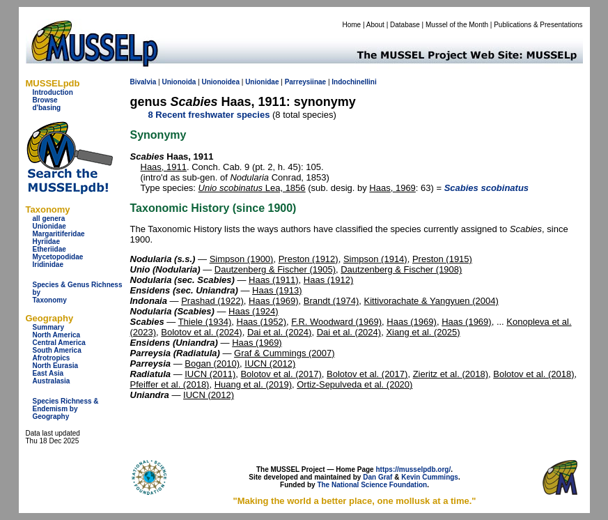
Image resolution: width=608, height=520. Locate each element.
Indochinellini (354, 82)
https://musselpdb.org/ (413, 469)
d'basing (47, 108)
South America (57, 350)
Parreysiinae (306, 82)
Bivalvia (143, 82)
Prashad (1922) (212, 301)
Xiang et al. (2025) (423, 332)
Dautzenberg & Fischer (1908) (401, 269)
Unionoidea (221, 82)
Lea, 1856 (252, 188)
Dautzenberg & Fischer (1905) (275, 269)
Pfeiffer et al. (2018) (170, 384)
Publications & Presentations (538, 25)
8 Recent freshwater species (209, 114)
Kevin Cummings (429, 477)
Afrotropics (51, 358)
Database (405, 25)
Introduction (53, 92)
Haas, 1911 (164, 167)
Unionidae (49, 226)
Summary (49, 327)
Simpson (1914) (375, 259)
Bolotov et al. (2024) (201, 332)
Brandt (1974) (331, 301)
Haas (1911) (274, 280)
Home (351, 25)
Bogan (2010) (212, 363)
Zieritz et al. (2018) (450, 374)
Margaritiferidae (59, 234)
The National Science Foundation (372, 485)
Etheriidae (49, 249)
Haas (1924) (253, 311)
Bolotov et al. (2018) (533, 374)
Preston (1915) (442, 259)
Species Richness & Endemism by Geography (66, 408)
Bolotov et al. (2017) (280, 374)
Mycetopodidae (58, 257)
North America (57, 335)
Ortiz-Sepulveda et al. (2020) (354, 384)
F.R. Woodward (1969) (336, 321)
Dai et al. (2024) (279, 332)
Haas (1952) (262, 321)
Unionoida (179, 82)
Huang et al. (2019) (253, 384)
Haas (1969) (274, 301)
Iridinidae (48, 264)
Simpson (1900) (242, 259)
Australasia (51, 381)
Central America (59, 342)
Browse (45, 100)
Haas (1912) (329, 280)
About (375, 25)
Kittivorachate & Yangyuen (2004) (431, 301)
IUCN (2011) (210, 374)
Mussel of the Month (457, 25)
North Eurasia (56, 365)
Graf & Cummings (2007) (284, 353)
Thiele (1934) (205, 321)
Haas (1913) (277, 290)
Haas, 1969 (392, 188)
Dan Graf (377, 477)
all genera (49, 218)
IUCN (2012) (269, 363)
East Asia (48, 373)
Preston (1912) (308, 259)
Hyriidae (46, 241)
